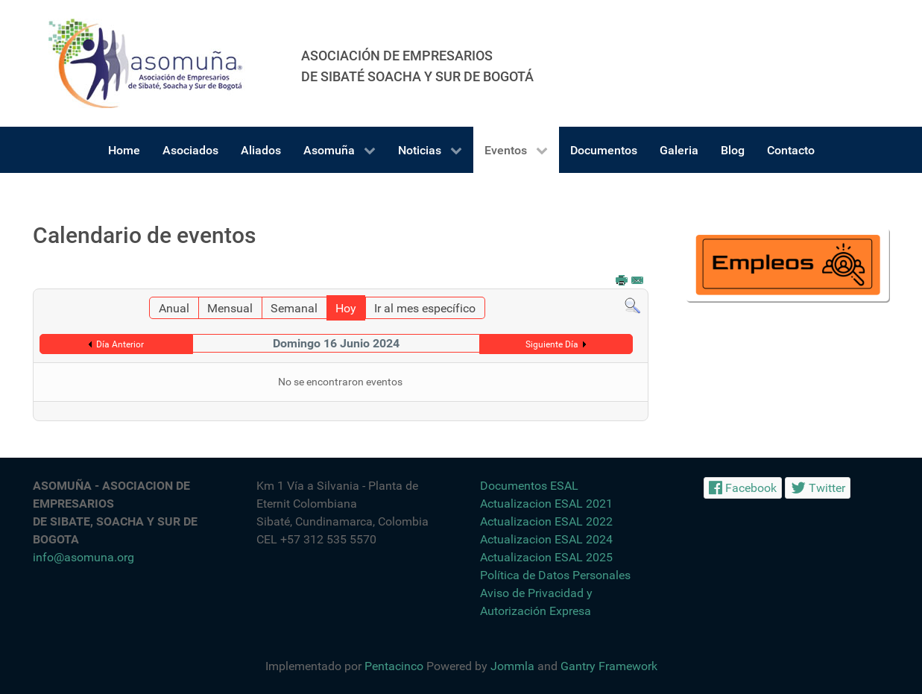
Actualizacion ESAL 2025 (546, 557)
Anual (174, 308)
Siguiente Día (551, 344)
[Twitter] (817, 488)
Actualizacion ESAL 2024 (546, 539)
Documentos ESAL (529, 486)
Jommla (512, 666)
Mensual (230, 308)
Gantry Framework (609, 666)
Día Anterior (120, 344)
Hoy (345, 308)
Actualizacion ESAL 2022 (546, 521)
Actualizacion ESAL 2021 (546, 503)
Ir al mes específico (425, 308)
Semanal (294, 308)
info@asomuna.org (83, 557)
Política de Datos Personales (555, 575)
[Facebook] (743, 488)
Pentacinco (393, 666)
